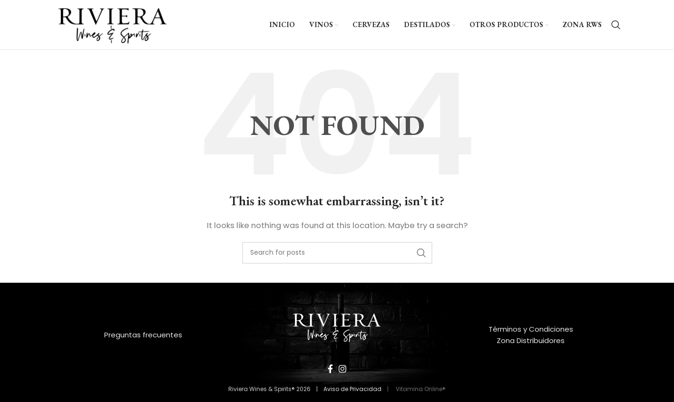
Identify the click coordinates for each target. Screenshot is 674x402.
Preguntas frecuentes (143, 335)
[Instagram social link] (342, 369)
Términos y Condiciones (530, 329)
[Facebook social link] (330, 369)
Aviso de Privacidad (352, 389)
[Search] (615, 24)
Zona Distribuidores (531, 340)
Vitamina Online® (420, 389)
